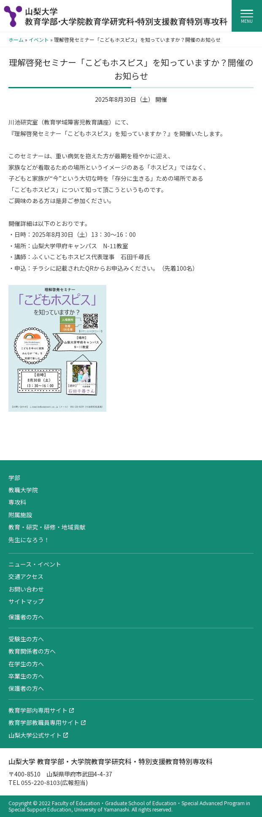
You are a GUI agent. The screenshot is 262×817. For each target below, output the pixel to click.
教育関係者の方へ (32, 651)
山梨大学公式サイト (35, 735)
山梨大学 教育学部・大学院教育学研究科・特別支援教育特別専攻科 (110, 761)
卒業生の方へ (26, 676)
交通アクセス (25, 576)
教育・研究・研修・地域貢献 (46, 527)
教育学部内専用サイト (38, 710)
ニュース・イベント (34, 564)
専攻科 (17, 502)
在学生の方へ (26, 664)
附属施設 (20, 514)
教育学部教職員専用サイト (43, 722)
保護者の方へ (26, 617)
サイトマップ (26, 601)
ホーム (16, 39)
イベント (39, 39)
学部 (14, 477)
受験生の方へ (26, 639)
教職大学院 (23, 490)
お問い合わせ (26, 589)
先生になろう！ (29, 539)
